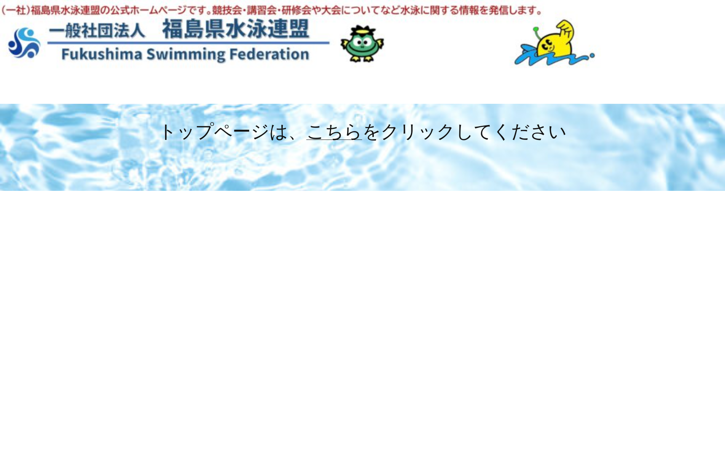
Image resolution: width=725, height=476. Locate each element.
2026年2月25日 (258, 244)
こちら (334, 130)
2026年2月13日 (258, 426)
